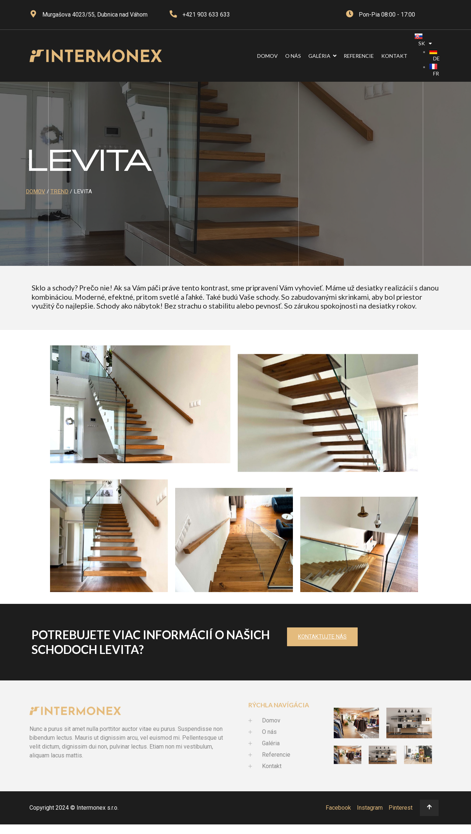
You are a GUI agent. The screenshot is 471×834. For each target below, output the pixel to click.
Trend (59, 191)
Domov (35, 191)
